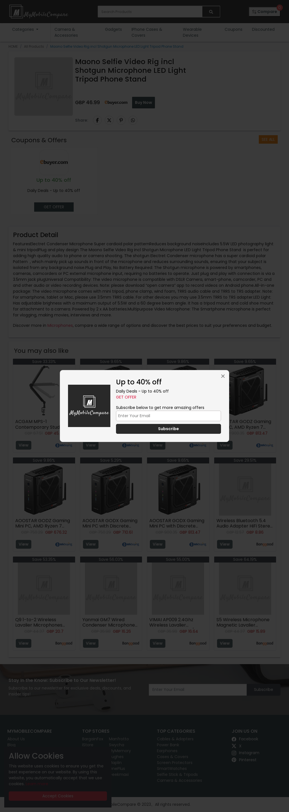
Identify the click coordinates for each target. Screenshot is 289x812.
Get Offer (126, 397)
